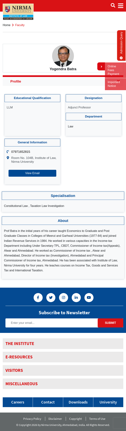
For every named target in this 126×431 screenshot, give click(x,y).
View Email (32, 173)
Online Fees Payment (113, 70)
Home (7, 25)
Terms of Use (97, 419)
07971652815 (20, 152)
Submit (110, 322)
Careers (17, 402)
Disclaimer (55, 419)
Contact (48, 402)
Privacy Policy (32, 419)
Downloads (78, 402)
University (108, 402)
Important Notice (114, 84)
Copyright (75, 419)
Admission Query (121, 45)
